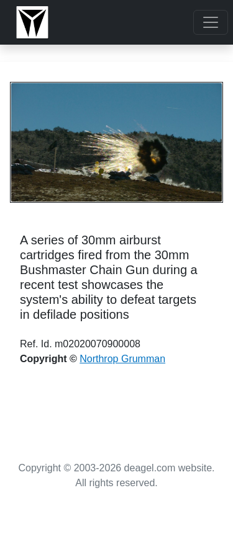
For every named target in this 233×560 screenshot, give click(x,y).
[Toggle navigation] (210, 22)
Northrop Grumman (122, 358)
